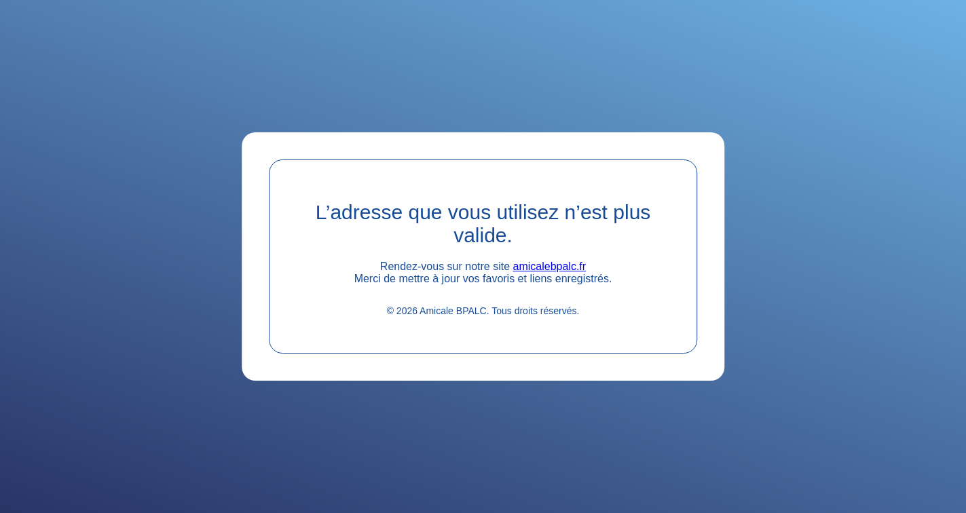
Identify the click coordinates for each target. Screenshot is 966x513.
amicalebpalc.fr (550, 266)
